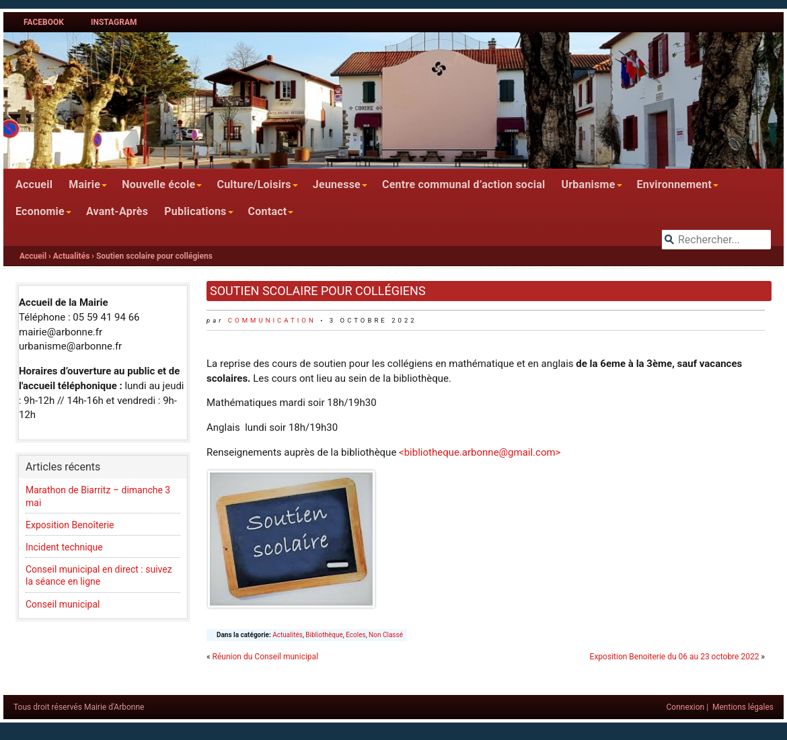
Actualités (71, 256)
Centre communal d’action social (463, 184)
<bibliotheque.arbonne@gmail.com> (479, 452)
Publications (195, 211)
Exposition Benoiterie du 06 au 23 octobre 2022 (674, 656)
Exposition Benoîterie (71, 525)
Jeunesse (337, 184)
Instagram (114, 22)
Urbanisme (588, 184)
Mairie (84, 184)
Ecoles (355, 635)
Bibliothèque (323, 635)
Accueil (33, 184)
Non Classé (386, 635)
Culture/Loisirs (254, 184)
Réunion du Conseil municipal (265, 656)
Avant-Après (117, 211)
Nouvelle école (158, 184)
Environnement (674, 184)
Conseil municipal (63, 604)
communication (272, 320)
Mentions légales (743, 707)
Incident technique (64, 547)
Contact (267, 211)
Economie (40, 211)
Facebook (44, 22)
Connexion (686, 707)
